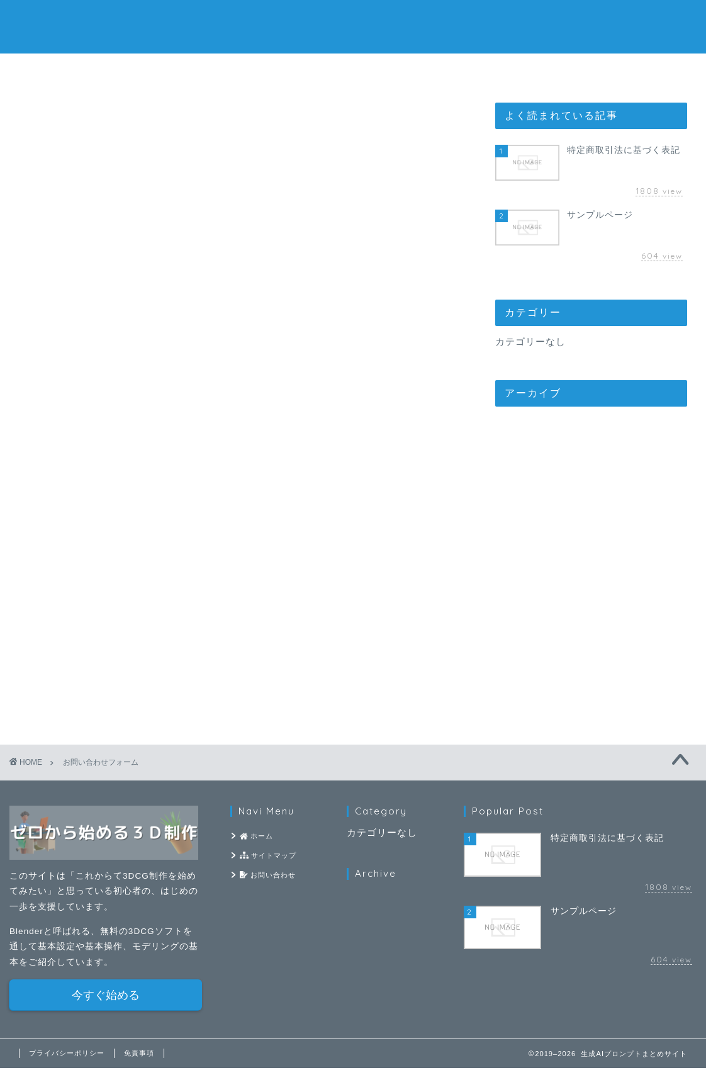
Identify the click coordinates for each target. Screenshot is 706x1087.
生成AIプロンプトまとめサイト (353, 25)
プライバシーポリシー (66, 1072)
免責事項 (139, 1072)
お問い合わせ (505, 70)
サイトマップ (353, 70)
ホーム (201, 70)
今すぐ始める (106, 1014)
